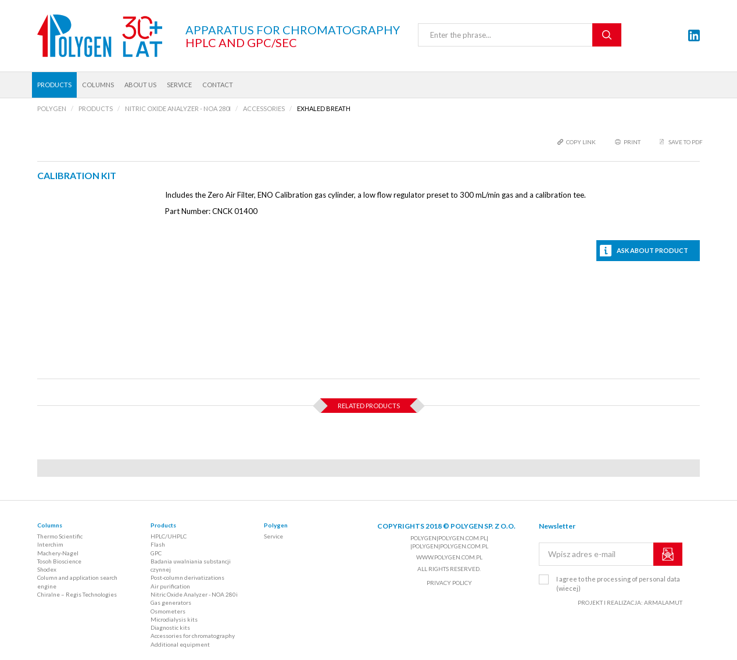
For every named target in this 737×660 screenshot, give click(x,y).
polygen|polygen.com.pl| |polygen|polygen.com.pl (449, 542)
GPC (156, 553)
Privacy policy (449, 582)
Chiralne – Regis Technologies (77, 594)
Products (54, 84)
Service (179, 84)
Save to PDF (685, 141)
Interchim (50, 544)
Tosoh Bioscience (59, 561)
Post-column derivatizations (187, 577)
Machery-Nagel (57, 553)
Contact (217, 84)
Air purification (170, 586)
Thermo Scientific (60, 536)
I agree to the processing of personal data (618, 583)
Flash (158, 544)
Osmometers (168, 611)
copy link (581, 141)
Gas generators (171, 602)
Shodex (46, 569)
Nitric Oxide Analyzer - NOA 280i (194, 594)
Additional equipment (180, 644)
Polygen (276, 525)
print (632, 141)
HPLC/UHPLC (169, 536)
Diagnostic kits (170, 627)
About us (140, 84)
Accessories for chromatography (193, 635)
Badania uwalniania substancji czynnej (191, 565)
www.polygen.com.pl (449, 557)
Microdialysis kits (174, 619)
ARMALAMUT (663, 602)
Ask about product (652, 250)
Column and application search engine (77, 581)
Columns (98, 84)
